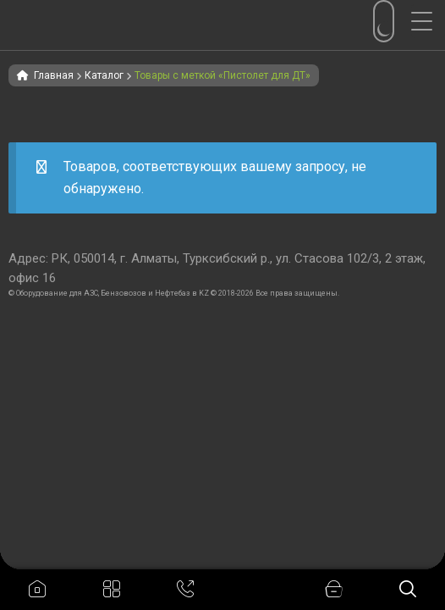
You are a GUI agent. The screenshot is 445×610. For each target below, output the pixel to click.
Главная (54, 75)
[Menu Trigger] (428, 21)
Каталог (104, 75)
